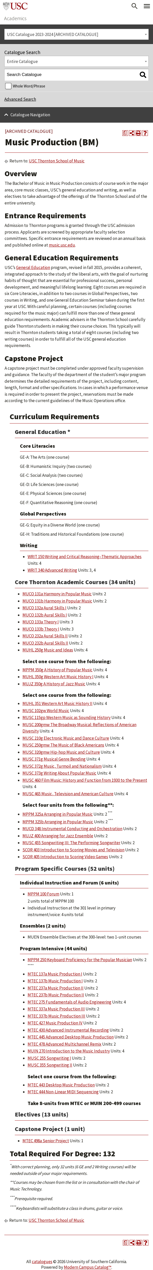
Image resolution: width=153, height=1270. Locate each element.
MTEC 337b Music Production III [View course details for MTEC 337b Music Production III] (56, 1016)
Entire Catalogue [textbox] (22, 61)
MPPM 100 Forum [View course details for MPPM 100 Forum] (43, 894)
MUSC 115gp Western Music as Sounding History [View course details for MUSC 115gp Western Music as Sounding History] (66, 717)
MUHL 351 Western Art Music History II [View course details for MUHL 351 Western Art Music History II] (57, 703)
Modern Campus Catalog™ (87, 1267)
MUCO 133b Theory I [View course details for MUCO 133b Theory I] (40, 629)
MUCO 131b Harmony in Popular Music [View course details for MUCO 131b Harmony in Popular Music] (57, 601)
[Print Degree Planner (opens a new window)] (125, 133)
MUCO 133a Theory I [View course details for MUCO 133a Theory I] (40, 622)
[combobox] (76, 34)
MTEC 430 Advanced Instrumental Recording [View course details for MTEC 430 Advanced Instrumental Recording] (68, 1030)
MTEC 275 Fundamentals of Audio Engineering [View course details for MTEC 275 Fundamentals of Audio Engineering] (69, 1002)
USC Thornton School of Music (57, 161)
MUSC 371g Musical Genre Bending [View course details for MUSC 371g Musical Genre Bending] (54, 759)
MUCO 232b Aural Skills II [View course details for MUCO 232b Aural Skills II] (45, 643)
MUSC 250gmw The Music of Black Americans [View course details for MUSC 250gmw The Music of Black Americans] (63, 745)
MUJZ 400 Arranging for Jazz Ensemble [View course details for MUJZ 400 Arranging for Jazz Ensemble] (57, 836)
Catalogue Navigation (30, 115)
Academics (15, 18)
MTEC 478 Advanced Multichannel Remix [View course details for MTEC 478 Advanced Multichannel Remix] (64, 1044)
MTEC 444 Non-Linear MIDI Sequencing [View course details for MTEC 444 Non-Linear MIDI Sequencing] (63, 1092)
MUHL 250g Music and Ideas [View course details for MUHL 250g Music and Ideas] (47, 650)
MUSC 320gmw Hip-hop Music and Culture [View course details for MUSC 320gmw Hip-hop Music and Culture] (61, 752)
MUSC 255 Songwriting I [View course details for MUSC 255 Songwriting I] (49, 1058)
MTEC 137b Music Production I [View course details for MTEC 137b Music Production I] (55, 981)
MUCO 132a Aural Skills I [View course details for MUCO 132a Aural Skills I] (44, 608)
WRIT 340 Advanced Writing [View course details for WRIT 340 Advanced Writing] (52, 570)
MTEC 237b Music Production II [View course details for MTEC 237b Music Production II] (56, 995)
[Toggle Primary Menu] (147, 6)
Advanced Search (20, 99)
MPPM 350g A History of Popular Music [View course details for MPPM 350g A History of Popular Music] (57, 670)
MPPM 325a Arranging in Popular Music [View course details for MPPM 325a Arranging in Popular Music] (57, 814)
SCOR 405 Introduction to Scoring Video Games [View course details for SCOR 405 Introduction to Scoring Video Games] (65, 857)
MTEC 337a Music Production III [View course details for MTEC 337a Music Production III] (56, 1009)
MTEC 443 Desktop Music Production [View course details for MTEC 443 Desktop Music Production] (61, 1085)
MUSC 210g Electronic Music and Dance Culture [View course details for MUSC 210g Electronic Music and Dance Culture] (65, 738)
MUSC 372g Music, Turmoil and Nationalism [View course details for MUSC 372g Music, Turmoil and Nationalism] (62, 766)
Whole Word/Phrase (29, 86)
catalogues (42, 1261)
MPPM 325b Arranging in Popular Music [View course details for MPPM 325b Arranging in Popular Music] (57, 822)
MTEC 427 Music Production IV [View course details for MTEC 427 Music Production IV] (55, 1023)
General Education (33, 267)
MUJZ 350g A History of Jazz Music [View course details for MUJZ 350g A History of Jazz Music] (53, 684)
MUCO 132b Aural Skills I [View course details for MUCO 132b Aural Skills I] (44, 615)
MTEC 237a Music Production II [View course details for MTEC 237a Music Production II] (56, 988)
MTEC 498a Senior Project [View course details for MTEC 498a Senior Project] (45, 1141)
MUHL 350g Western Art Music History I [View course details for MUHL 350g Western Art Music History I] (57, 676)
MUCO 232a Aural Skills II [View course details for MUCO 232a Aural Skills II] (45, 636)
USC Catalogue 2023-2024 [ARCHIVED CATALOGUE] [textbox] (52, 34)
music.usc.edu (62, 245)
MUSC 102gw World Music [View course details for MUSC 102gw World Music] (45, 710)
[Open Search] (134, 6)
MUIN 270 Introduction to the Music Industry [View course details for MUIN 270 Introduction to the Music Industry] (69, 1051)
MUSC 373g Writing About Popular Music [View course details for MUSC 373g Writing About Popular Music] (59, 773)
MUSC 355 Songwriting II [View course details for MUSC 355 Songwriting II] (50, 1065)
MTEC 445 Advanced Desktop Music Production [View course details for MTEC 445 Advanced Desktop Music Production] (71, 1037)
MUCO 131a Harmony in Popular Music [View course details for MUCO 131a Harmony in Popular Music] (57, 594)
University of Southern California (15, 6)
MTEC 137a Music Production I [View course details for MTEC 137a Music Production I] (55, 974)
